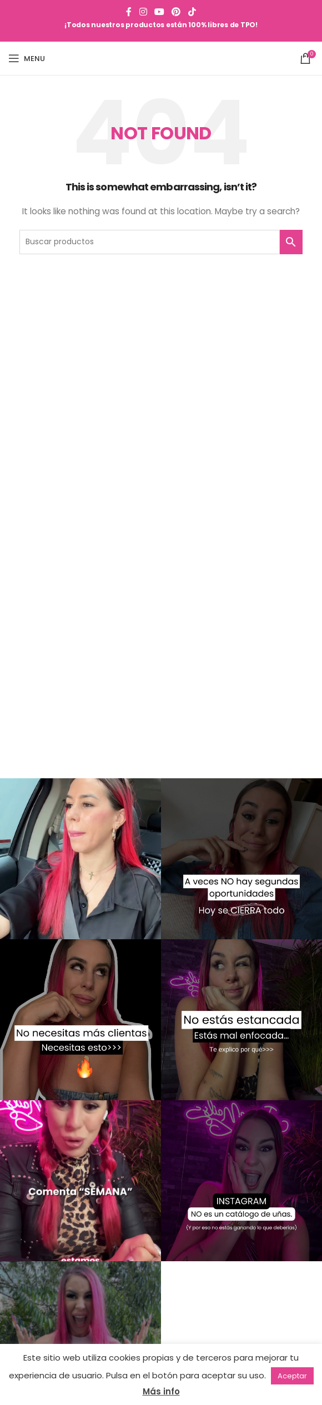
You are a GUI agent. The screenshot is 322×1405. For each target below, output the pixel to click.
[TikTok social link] (191, 12)
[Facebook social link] (129, 12)
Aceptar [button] (292, 1376)
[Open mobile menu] (27, 58)
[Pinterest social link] (176, 12)
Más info (161, 1391)
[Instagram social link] (142, 12)
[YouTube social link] (159, 12)
